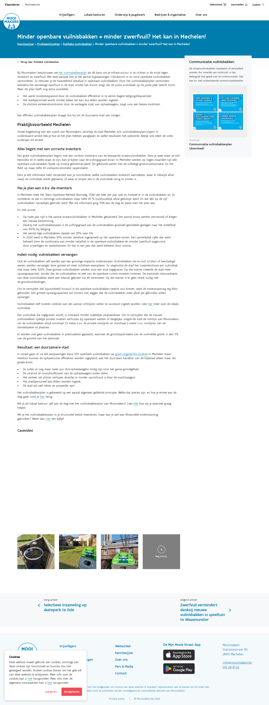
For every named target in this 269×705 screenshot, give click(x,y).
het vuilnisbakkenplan (73, 72)
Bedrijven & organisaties (170, 14)
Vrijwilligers (67, 14)
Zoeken (256, 4)
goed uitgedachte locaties (131, 354)
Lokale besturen (94, 14)
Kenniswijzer (25, 44)
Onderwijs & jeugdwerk (130, 14)
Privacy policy (117, 698)
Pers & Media (124, 666)
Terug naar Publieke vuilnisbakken (39, 62)
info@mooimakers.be (237, 663)
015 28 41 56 (231, 667)
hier (150, 304)
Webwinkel (216, 4)
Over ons (201, 14)
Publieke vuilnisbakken (77, 44)
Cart (224, 4)
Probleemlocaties (48, 44)
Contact (121, 673)
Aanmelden (237, 4)
